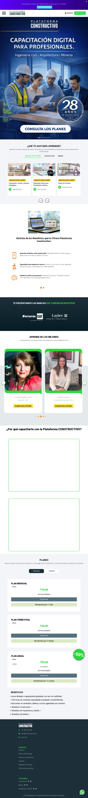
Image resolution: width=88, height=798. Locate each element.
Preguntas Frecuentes (25, 765)
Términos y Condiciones (26, 757)
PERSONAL (36, 571)
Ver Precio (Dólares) (44, 594)
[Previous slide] (41, 200)
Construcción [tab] (49, 156)
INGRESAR (69, 13)
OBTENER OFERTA (44, 7)
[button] (41, 288)
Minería (21, 785)
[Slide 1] (38, 137)
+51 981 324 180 (25, 730)
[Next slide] (47, 200)
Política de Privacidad (25, 754)
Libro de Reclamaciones (26, 768)
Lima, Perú (23, 737)
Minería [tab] (60, 156)
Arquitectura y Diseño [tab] (33, 156)
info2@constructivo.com (27, 734)
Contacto (21, 761)
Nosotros (22, 750)
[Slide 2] (42, 137)
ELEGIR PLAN (44, 599)
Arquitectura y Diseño (25, 789)
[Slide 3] (45, 137)
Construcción (23, 781)
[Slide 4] (49, 137)
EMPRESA (52, 571)
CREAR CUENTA (80, 13)
